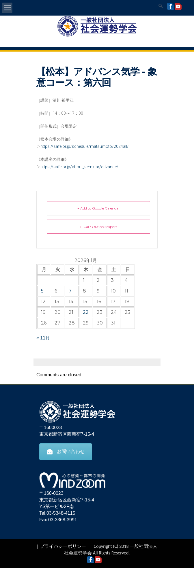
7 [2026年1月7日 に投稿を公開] (70, 291)
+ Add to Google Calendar (98, 208)
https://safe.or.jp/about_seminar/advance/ (79, 167)
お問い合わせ (66, 451)
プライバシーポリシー (63, 546)
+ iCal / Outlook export (98, 226)
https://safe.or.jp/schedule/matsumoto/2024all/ (84, 146)
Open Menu (7, 8)
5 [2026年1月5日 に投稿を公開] (42, 291)
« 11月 (43, 337)
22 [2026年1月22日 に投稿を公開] (86, 312)
